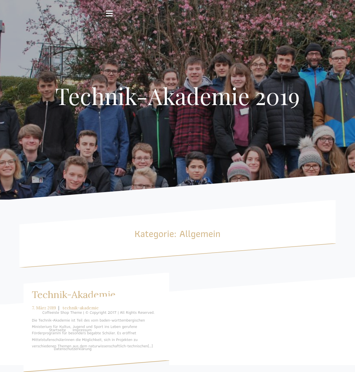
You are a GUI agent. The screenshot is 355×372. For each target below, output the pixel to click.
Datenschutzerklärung (73, 348)
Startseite (57, 330)
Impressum (82, 330)
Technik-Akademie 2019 (177, 95)
